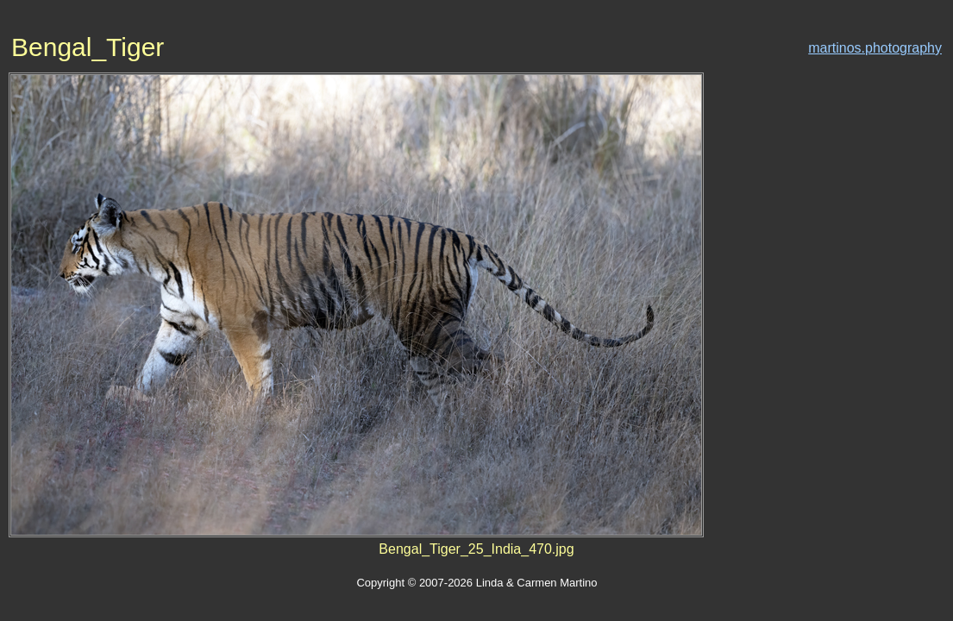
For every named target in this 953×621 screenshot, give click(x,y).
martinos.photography (875, 48)
